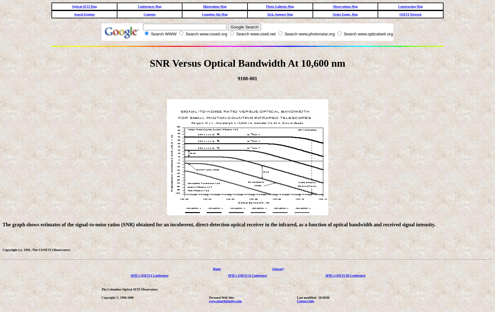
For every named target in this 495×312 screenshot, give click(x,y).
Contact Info (305, 301)
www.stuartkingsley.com (225, 301)
